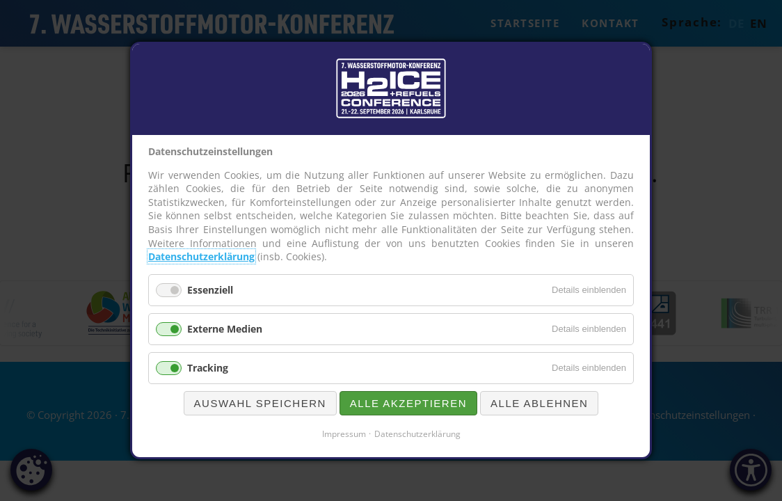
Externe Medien (224, 328)
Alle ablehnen (539, 403)
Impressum (344, 434)
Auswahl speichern (260, 403)
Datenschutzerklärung (201, 256)
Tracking (207, 367)
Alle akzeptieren (408, 403)
